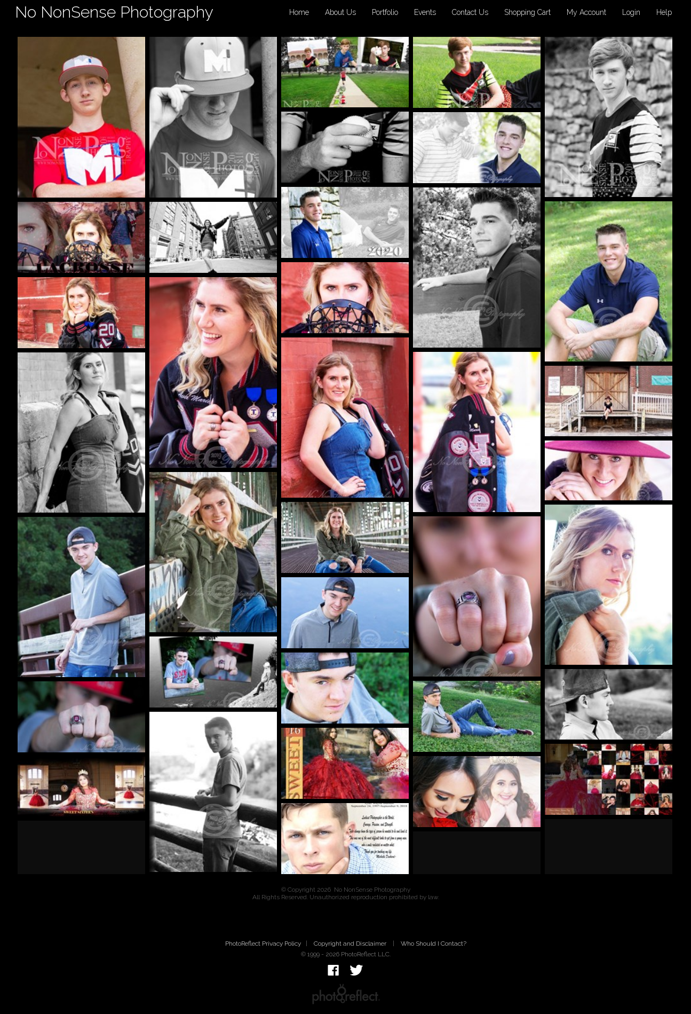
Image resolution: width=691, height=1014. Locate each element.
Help (664, 12)
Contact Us (470, 12)
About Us (340, 12)
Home (299, 12)
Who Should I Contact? (433, 943)
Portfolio (385, 12)
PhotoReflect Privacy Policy (263, 943)
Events (425, 12)
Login (631, 12)
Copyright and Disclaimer (351, 943)
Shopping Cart (527, 12)
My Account (586, 12)
